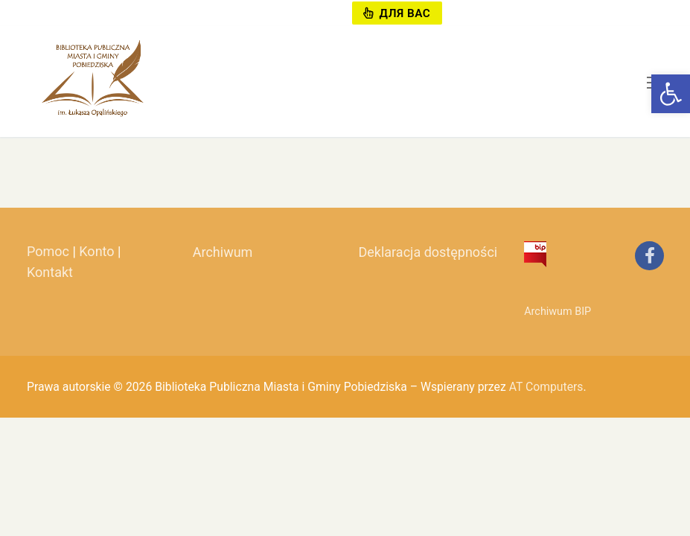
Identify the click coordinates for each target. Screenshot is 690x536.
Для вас (396, 13)
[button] (670, 93)
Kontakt (50, 272)
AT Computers (546, 387)
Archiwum (223, 252)
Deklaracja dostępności (427, 252)
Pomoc (48, 251)
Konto (96, 251)
